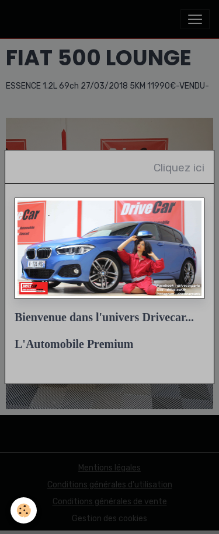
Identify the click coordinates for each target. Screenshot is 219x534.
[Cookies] (24, 510)
